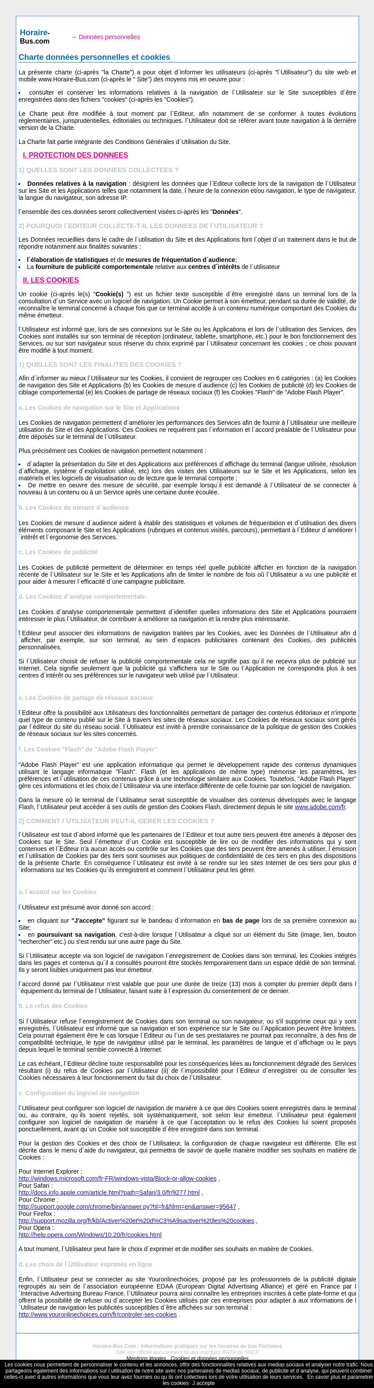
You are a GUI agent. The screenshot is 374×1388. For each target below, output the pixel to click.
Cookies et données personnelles (209, 1358)
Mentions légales (146, 1358)
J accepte (203, 1383)
